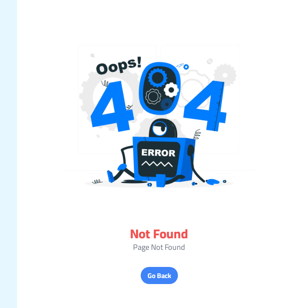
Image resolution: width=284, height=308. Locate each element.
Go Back (142, 275)
